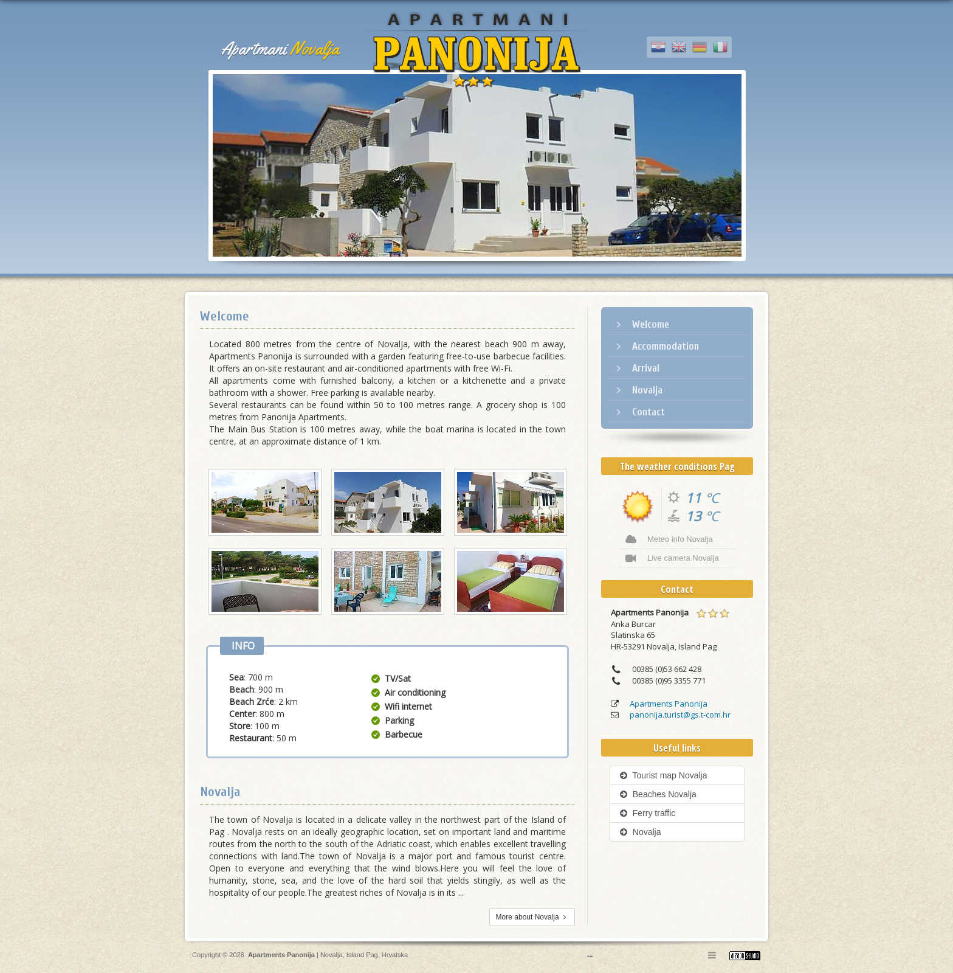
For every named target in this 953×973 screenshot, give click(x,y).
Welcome (641, 324)
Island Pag (362, 954)
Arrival (636, 368)
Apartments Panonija (668, 703)
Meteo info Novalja (669, 539)
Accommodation (656, 346)
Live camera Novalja (672, 558)
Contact (639, 412)
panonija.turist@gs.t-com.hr (680, 714)
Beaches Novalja (658, 794)
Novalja (637, 390)
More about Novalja (532, 917)
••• (590, 957)
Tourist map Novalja (663, 775)
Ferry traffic (647, 813)
